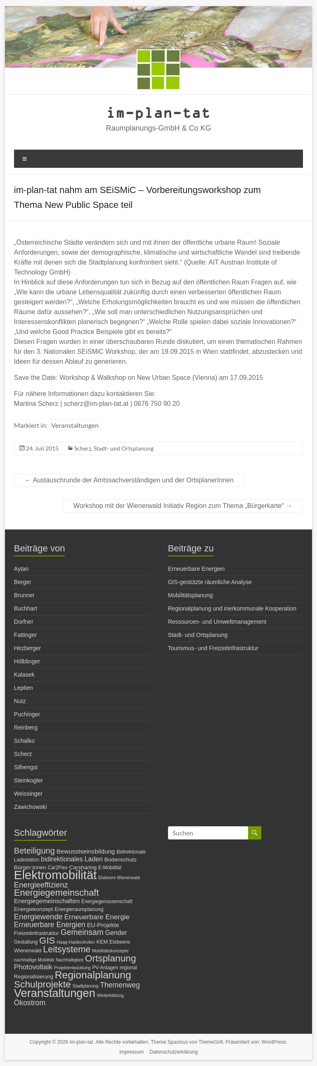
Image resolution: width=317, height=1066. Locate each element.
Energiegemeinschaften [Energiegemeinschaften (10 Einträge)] (47, 900)
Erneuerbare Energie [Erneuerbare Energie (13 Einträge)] (97, 917)
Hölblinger (27, 661)
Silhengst (26, 767)
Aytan (21, 568)
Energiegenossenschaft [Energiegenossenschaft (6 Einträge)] (106, 901)
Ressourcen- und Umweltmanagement (217, 621)
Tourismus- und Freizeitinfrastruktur (213, 648)
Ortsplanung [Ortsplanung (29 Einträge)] (110, 958)
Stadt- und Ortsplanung (124, 448)
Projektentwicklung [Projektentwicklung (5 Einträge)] (72, 967)
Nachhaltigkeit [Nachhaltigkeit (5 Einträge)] (69, 959)
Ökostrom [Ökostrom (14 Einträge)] (29, 1003)
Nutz (20, 701)
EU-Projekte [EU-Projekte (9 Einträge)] (103, 925)
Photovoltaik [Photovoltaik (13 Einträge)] (33, 967)
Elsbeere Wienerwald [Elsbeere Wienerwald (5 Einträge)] (119, 877)
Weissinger (28, 793)
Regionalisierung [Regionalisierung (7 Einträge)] (33, 976)
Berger (22, 582)
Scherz (82, 448)
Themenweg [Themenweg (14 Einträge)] (120, 985)
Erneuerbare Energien (196, 568)
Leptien (23, 687)
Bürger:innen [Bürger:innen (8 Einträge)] (30, 867)
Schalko (24, 740)
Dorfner (23, 621)
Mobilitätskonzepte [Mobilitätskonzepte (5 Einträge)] (110, 950)
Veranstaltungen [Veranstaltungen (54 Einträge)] (54, 993)
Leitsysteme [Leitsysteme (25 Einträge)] (66, 949)
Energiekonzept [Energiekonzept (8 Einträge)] (33, 909)
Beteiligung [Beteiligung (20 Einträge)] (34, 850)
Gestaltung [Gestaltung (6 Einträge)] (26, 942)
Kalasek (24, 674)
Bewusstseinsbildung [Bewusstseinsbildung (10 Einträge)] (86, 851)
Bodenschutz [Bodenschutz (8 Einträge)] (120, 859)
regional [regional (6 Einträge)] (128, 968)
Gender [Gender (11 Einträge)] (116, 932)
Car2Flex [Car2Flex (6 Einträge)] (58, 867)
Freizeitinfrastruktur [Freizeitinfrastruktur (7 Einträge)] (36, 933)
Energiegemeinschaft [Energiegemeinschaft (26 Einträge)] (56, 892)
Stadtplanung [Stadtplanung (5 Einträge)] (86, 985)
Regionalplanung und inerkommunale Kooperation (232, 608)
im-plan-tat (158, 112)
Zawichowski (30, 807)
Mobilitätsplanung (190, 595)
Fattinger (25, 635)
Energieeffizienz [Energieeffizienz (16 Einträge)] (41, 884)
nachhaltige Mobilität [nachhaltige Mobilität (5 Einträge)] (34, 959)
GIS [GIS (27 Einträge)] (47, 940)
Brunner (24, 595)
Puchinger (27, 714)
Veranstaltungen (75, 425)
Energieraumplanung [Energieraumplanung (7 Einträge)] (78, 909)
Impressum (131, 1052)
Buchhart (25, 608)
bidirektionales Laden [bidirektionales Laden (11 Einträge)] (72, 859)
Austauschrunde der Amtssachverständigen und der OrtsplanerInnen (129, 480)
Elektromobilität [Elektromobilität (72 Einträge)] (55, 875)
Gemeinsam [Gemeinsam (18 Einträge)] (82, 932)
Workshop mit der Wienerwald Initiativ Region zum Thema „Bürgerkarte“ (182, 505)
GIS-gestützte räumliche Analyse (210, 582)
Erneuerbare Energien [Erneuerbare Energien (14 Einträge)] (49, 925)
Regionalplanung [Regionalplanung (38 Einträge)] (93, 974)
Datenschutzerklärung (173, 1052)
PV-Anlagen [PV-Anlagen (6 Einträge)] (105, 968)
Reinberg (26, 727)
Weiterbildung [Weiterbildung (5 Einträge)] (110, 995)
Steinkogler (28, 780)
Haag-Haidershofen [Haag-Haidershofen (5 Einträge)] (76, 942)
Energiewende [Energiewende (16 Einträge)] (38, 916)
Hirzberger (27, 648)
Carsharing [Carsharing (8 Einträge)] (83, 867)
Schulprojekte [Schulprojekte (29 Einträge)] (42, 984)
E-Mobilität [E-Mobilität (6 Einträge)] (109, 867)
